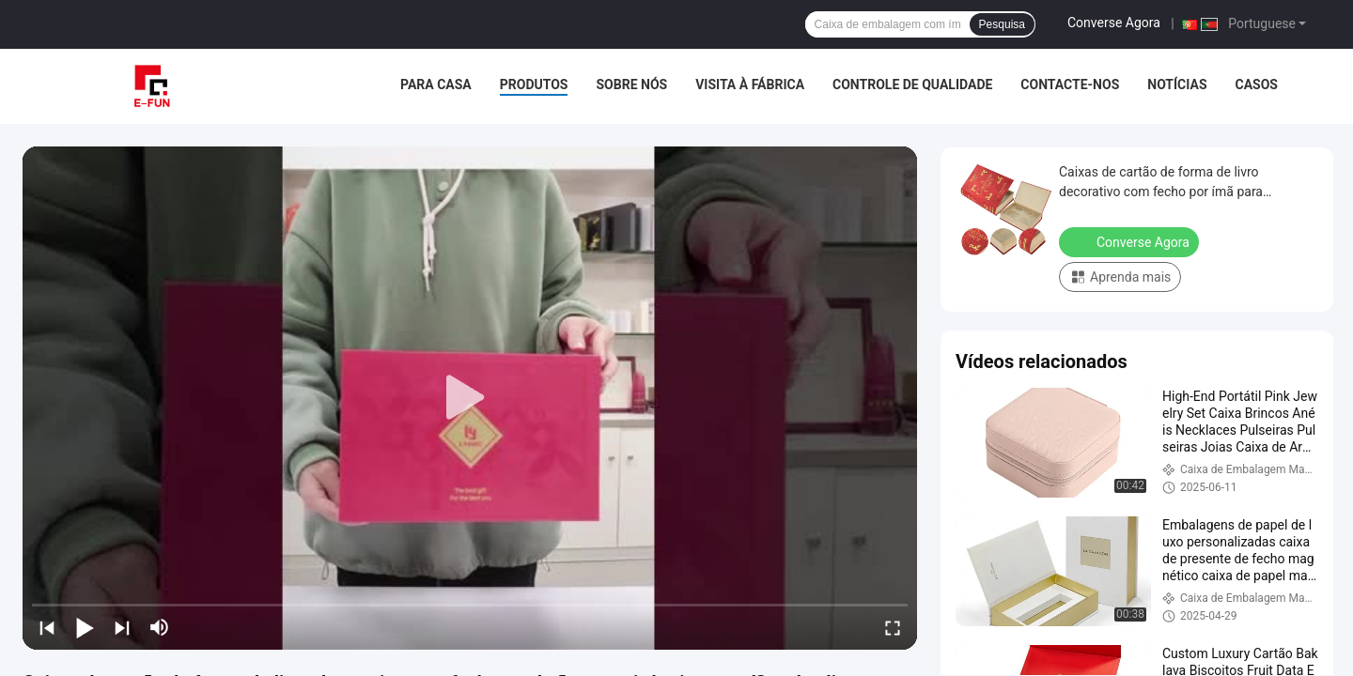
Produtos (534, 84)
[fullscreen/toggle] (892, 627)
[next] (122, 627)
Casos (1257, 84)
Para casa (436, 84)
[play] (469, 398)
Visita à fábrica (749, 84)
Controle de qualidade (912, 84)
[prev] (47, 627)
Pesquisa (1002, 24)
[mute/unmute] (160, 627)
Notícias (1176, 84)
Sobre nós (631, 84)
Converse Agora (1113, 22)
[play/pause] (84, 627)
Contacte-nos (1069, 84)
